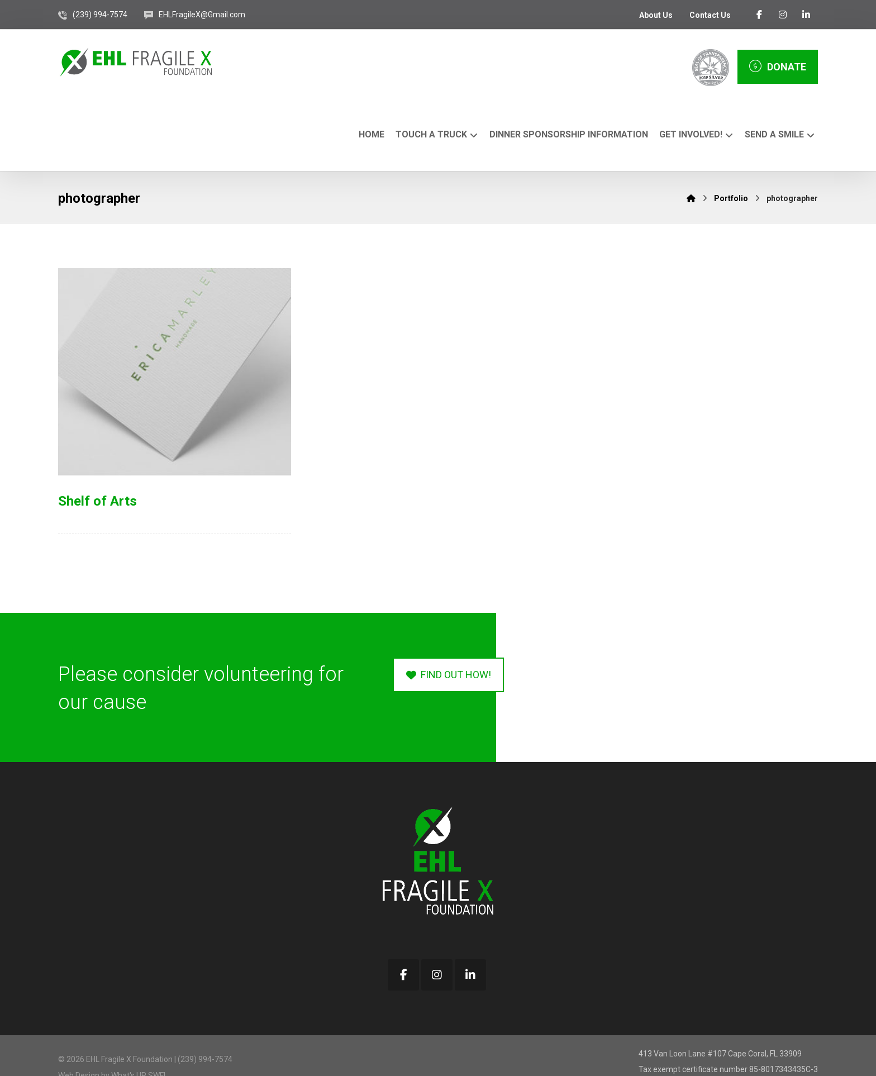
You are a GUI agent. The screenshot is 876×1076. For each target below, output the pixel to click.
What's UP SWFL (139, 1051)
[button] (759, 14)
